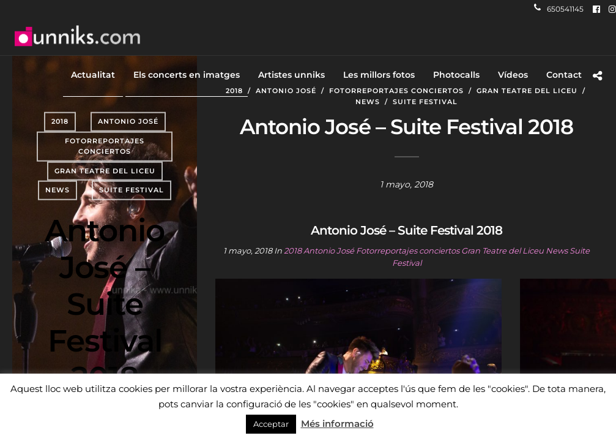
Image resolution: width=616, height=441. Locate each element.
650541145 (559, 8)
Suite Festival (131, 190)
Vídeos (513, 74)
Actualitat (93, 74)
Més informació (337, 423)
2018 (60, 121)
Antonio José (128, 121)
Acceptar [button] (271, 424)
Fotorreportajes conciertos (104, 146)
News (57, 190)
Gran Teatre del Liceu (104, 171)
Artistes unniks (291, 74)
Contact (564, 74)
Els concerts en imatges (186, 74)
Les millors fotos (379, 74)
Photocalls (456, 74)
